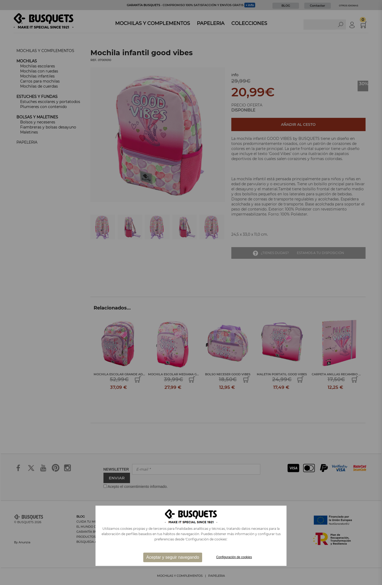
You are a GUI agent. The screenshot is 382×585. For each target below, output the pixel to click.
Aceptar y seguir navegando (172, 557)
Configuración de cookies (234, 557)
